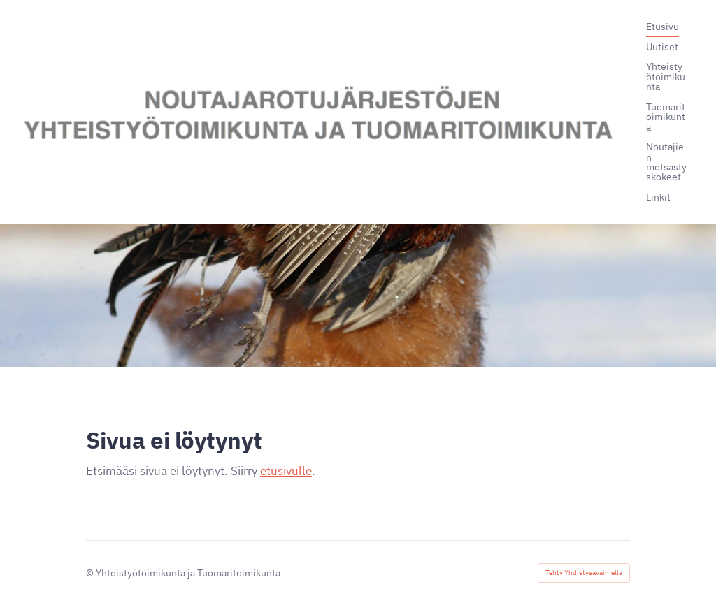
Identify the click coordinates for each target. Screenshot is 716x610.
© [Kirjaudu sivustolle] (91, 572)
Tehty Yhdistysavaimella (583, 572)
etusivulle (286, 471)
